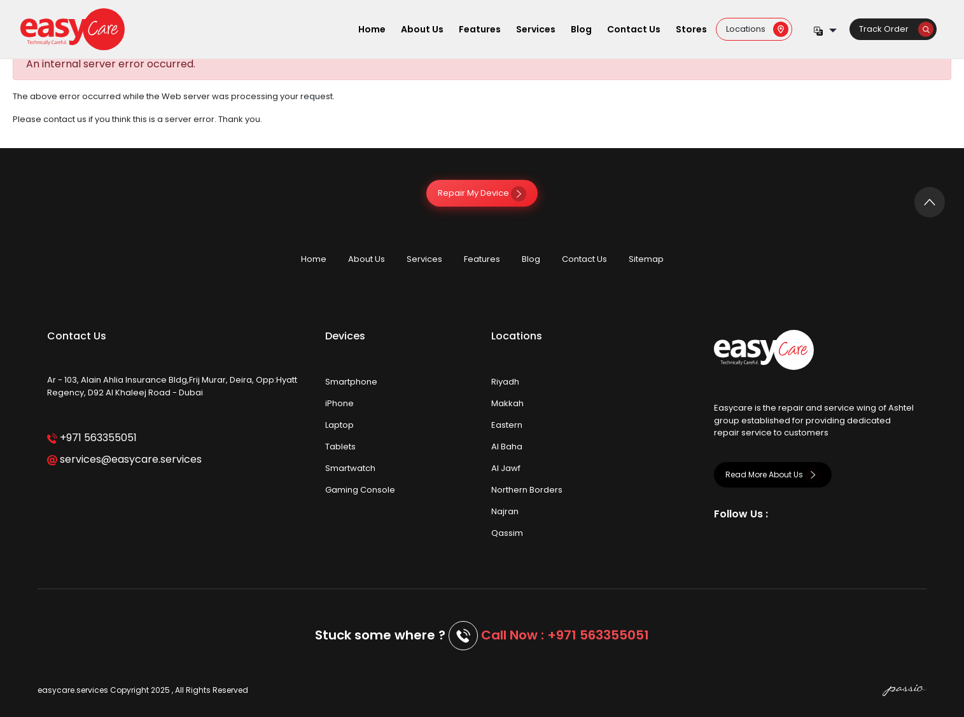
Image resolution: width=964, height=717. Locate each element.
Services (535, 29)
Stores (691, 29)
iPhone (339, 403)
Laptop (339, 425)
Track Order (896, 29)
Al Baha (506, 446)
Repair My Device (482, 193)
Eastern (506, 425)
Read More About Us (772, 474)
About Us (422, 29)
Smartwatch (350, 468)
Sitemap (646, 259)
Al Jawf (505, 468)
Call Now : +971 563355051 (565, 635)
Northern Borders (526, 490)
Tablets (340, 446)
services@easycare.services (124, 459)
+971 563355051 (92, 437)
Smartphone (351, 382)
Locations (757, 29)
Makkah (507, 403)
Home (372, 29)
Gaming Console (360, 490)
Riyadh (505, 382)
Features (480, 29)
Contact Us (633, 29)
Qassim (507, 533)
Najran (505, 511)
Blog (581, 29)
